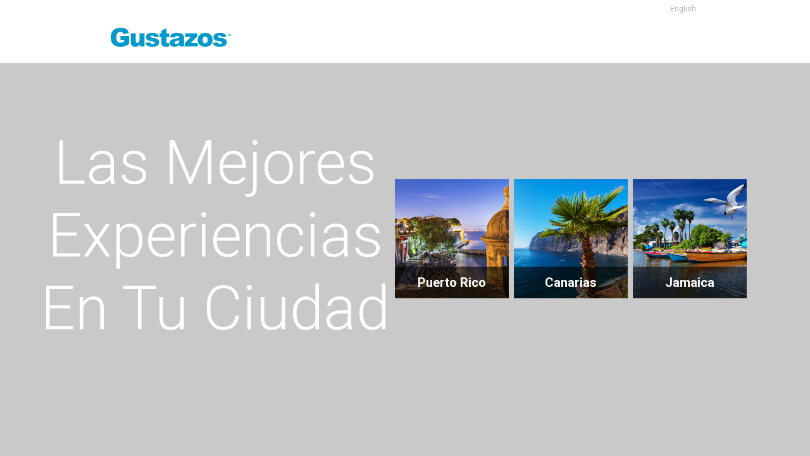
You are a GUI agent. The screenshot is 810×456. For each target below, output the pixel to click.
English (683, 8)
